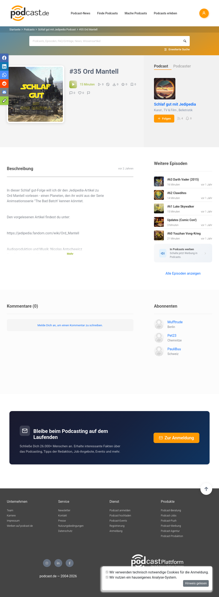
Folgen (164, 118)
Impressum (13, 520)
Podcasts (29, 29)
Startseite (15, 29)
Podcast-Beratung (171, 510)
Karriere (11, 515)
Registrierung (117, 525)
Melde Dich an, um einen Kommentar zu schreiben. (70, 325)
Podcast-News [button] (80, 13)
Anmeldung (116, 531)
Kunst (158, 110)
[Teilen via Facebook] (4, 58)
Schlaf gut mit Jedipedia (175, 104)
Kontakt (62, 515)
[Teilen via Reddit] (4, 83)
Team (10, 510)
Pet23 (171, 336)
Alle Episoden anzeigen (183, 273)
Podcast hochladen (120, 515)
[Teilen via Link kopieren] (4, 100)
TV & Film (170, 110)
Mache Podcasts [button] (136, 13)
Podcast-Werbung (171, 525)
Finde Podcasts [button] (107, 13)
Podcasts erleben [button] (165, 13)
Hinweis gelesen (196, 583)
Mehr (70, 253)
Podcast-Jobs (168, 515)
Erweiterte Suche (179, 49)
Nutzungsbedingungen (71, 525)
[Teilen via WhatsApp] (4, 75)
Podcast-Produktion (172, 536)
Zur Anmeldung (176, 437)
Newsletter (64, 510)
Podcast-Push (168, 520)
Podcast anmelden (120, 510)
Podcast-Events (118, 520)
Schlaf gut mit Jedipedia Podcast (57, 29)
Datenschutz (65, 531)
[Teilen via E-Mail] (4, 92)
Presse (62, 520)
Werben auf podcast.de (20, 525)
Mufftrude (175, 322)
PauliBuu (174, 349)
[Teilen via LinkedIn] (4, 66)
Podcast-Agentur (170, 531)
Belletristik (185, 110)
